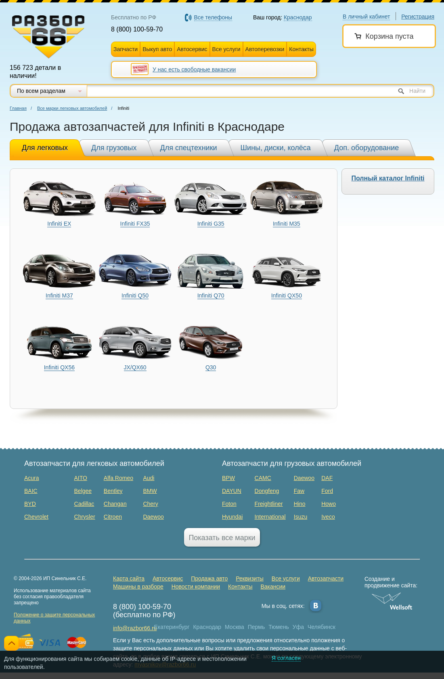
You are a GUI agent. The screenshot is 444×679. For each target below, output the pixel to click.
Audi (148, 478)
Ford (327, 491)
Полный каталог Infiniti (387, 178)
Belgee (83, 491)
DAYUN (231, 491)
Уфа (298, 627)
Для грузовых (113, 148)
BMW (150, 491)
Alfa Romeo (118, 478)
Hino (300, 504)
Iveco (328, 516)
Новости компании (196, 586)
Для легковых (45, 148)
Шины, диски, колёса (276, 148)
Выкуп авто (157, 49)
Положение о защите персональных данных (54, 618)
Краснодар (207, 627)
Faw (299, 491)
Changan (115, 504)
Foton (229, 504)
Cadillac (84, 504)
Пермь (256, 627)
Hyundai (232, 516)
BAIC (31, 491)
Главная (18, 108)
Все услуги (226, 49)
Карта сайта (129, 578)
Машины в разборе (138, 586)
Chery (150, 504)
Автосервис (192, 49)
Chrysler (84, 516)
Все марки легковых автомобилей (72, 108)
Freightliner (269, 504)
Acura (31, 478)
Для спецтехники (188, 148)
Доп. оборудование (366, 148)
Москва (234, 627)
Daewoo (153, 516)
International (270, 516)
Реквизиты (250, 578)
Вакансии (272, 586)
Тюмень (278, 627)
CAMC (263, 478)
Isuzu (300, 516)
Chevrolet (36, 516)
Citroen (113, 516)
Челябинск (321, 627)
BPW (228, 478)
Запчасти (125, 49)
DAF (327, 478)
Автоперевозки (265, 49)
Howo (328, 504)
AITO (80, 478)
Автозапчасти (325, 578)
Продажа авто (209, 578)
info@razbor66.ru (135, 628)
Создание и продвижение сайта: (392, 582)
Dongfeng (267, 491)
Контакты (301, 49)
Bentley (113, 491)
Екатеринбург (172, 627)
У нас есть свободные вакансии (194, 69)
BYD (30, 504)
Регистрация (417, 16)
